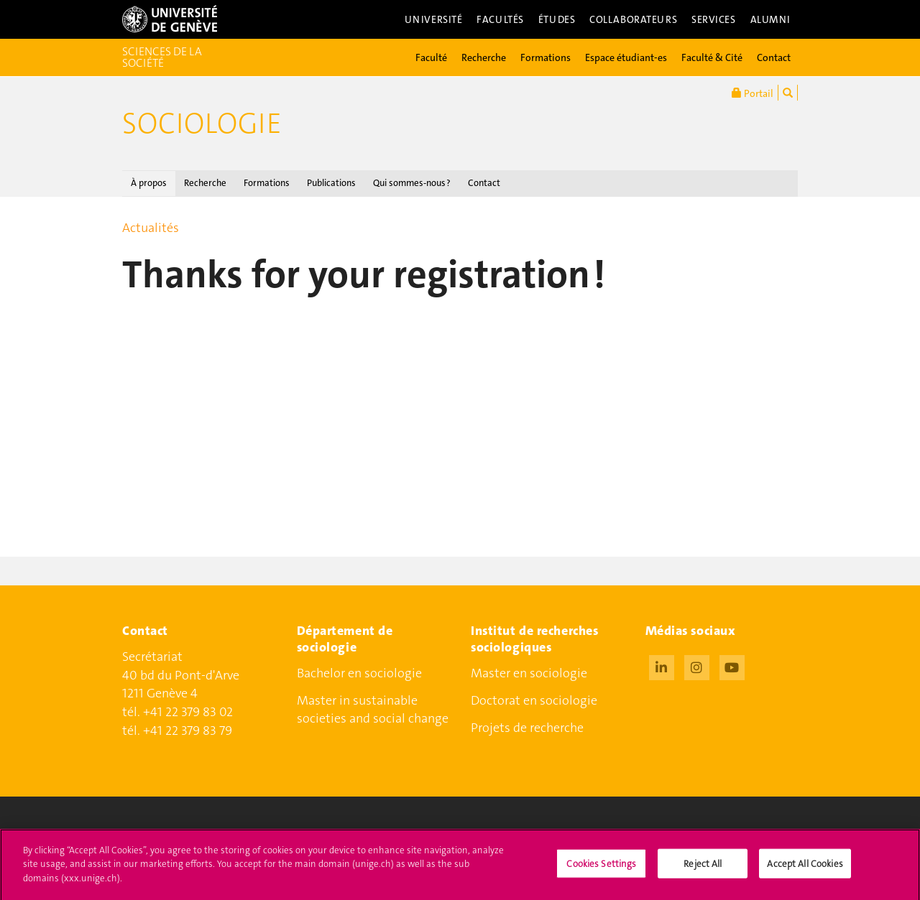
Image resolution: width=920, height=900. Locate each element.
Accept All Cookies (804, 869)
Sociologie (202, 123)
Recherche (483, 57)
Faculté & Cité (711, 57)
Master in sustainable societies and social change (372, 710)
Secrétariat (152, 656)
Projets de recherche (527, 727)
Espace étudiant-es (626, 57)
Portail (752, 92)
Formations (545, 57)
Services (713, 19)
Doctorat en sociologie (534, 700)
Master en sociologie (529, 673)
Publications (331, 183)
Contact (774, 57)
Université (434, 19)
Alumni (770, 19)
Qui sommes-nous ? (412, 183)
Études (556, 19)
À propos (149, 183)
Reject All (703, 869)
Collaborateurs (633, 19)
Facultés (500, 19)
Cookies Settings (601, 869)
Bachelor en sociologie (359, 673)
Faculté (431, 57)
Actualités (150, 227)
